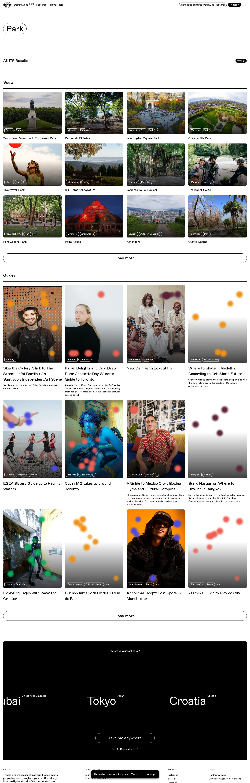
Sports (149, 474)
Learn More (130, 774)
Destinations (24, 4)
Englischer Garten (200, 190)
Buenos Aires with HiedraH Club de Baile (92, 596)
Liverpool (72, 234)
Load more (125, 258)
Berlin (9, 130)
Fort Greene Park (14, 242)
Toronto (195, 130)
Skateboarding (211, 359)
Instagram (173, 775)
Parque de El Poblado (79, 138)
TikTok (171, 778)
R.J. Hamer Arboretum (80, 190)
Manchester (135, 584)
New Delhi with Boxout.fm (149, 368)
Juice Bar (85, 359)
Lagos (9, 584)
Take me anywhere (125, 738)
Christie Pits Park (199, 138)
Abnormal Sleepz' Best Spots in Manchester (154, 596)
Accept (151, 774)
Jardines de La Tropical (142, 190)
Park (18, 130)
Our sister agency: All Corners (225, 778)
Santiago (195, 234)
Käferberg (133, 242)
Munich (195, 182)
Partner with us (217, 775)
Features (41, 4)
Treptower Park (13, 190)
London (10, 474)
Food (18, 584)
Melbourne (73, 182)
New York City (137, 130)
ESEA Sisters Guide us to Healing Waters (32, 486)
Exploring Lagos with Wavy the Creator (29, 596)
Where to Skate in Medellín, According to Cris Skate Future (215, 371)
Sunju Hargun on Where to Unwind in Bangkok (211, 486)
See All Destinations (125, 749)
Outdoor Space (148, 234)
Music (149, 584)
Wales (33, 474)
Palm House (73, 242)
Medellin (72, 130)
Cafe (146, 359)
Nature (208, 474)
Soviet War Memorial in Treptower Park (29, 138)
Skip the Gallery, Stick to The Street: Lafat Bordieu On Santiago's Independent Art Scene (32, 374)
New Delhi (134, 359)
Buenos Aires (75, 584)
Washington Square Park (143, 138)
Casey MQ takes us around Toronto (88, 486)
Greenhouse (87, 234)
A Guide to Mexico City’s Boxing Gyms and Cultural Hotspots (154, 486)
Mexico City (135, 474)
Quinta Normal (198, 242)
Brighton (22, 474)
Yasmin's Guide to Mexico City (214, 593)
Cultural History (94, 584)
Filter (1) (241, 60)
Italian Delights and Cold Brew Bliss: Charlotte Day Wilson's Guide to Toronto (91, 374)
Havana (133, 182)
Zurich (132, 234)
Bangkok (195, 474)
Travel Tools (56, 4)
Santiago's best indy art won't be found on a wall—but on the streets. (31, 387)
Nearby (234, 4)
